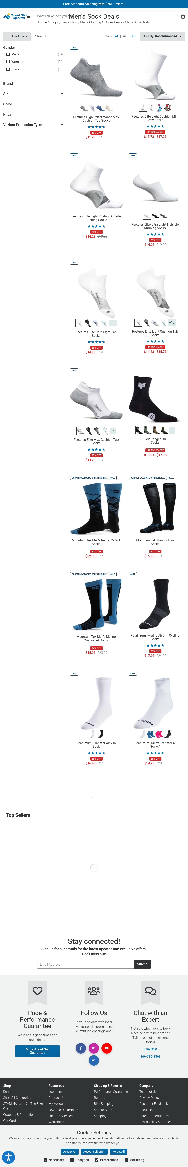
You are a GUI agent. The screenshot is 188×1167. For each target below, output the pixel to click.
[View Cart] (183, 16)
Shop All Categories (17, 1098)
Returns (99, 1098)
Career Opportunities (154, 1116)
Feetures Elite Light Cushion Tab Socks (155, 333)
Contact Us (56, 1098)
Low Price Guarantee (63, 1110)
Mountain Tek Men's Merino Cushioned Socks (96, 638)
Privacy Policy (149, 1098)
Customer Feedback (153, 1104)
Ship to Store (103, 1110)
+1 (172, 430)
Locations (56, 1092)
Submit (142, 964)
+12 (172, 322)
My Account (57, 1104)
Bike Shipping (103, 1104)
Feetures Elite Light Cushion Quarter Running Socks (96, 218)
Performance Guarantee (111, 1092)
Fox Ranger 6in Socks (155, 441)
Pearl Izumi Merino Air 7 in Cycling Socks (155, 637)
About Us (146, 1110)
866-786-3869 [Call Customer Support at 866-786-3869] (150, 1056)
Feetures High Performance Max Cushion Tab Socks (96, 119)
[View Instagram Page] (94, 1048)
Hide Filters (16, 36)
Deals (7, 1092)
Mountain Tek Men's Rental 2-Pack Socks (96, 542)
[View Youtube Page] (106, 1048)
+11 (113, 323)
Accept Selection (94, 1151)
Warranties (56, 1122)
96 (133, 36)
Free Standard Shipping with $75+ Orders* (94, 4)
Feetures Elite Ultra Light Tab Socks (96, 334)
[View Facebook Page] (81, 1048)
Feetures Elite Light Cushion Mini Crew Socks (155, 118)
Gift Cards (10, 1121)
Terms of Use (148, 1092)
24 (116, 36)
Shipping (100, 1116)
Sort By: (162, 36)
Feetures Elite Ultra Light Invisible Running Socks (155, 226)
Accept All (69, 1151)
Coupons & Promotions (19, 1115)
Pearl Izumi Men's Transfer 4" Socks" (155, 745)
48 (125, 36)
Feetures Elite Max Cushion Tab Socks (96, 441)
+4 (113, 431)
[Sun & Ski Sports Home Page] (15, 16)
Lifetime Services (61, 1116)
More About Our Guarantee (37, 1051)
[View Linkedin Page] (94, 1060)
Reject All (118, 1151)
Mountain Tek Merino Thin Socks (155, 542)
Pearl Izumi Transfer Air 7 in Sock (96, 745)
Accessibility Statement (156, 1122)
